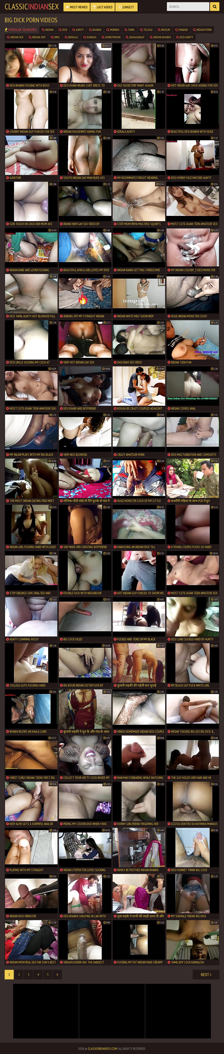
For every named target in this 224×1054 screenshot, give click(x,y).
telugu (146, 30)
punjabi (181, 30)
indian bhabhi (160, 37)
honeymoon (111, 37)
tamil (129, 30)
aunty (78, 30)
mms (55, 37)
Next (206, 974)
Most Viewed (77, 7)
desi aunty (184, 37)
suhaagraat (135, 37)
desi (63, 30)
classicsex (32, 6)
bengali (71, 37)
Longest (126, 7)
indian (47, 30)
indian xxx (37, 37)
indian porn (202, 30)
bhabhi (95, 30)
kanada (89, 37)
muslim (164, 30)
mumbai (113, 30)
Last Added (102, 7)
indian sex (15, 37)
